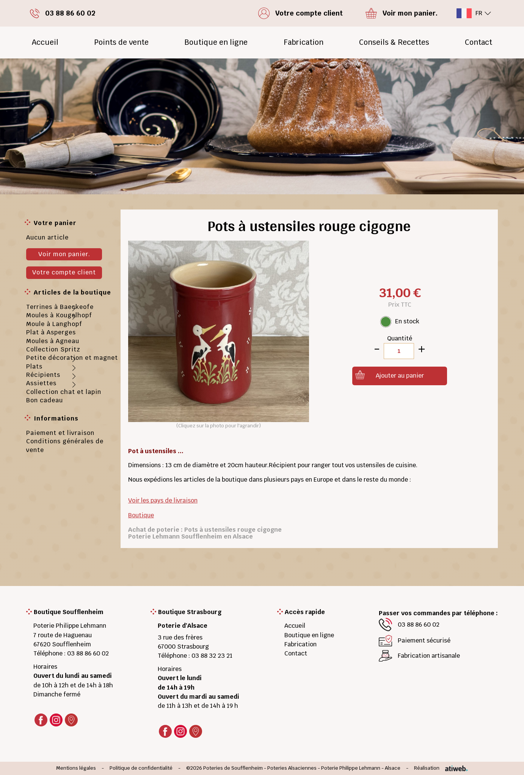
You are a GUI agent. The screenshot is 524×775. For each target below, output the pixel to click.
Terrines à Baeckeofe (60, 307)
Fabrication (303, 42)
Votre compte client (64, 272)
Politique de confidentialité (141, 768)
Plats (34, 366)
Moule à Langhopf (54, 324)
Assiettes (41, 383)
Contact (478, 42)
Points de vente (121, 42)
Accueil (45, 42)
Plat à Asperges (51, 332)
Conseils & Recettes (394, 42)
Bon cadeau (44, 400)
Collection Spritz (53, 349)
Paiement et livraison (60, 433)
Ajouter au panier (400, 376)
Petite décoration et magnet (72, 358)
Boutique (141, 515)
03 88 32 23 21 (211, 656)
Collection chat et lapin (63, 392)
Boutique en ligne (216, 42)
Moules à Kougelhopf (59, 315)
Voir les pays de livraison (163, 500)
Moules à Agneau (52, 341)
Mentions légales (76, 768)
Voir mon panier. (64, 254)
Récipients (43, 375)
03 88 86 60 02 (88, 653)
